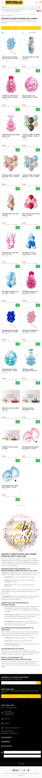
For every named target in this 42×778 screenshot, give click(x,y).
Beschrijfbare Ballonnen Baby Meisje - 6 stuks (30, 447)
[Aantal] (13, 70)
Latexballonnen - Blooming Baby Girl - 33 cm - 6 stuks (11, 175)
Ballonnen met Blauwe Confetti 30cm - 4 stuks (9, 370)
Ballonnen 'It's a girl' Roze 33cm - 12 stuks (10, 253)
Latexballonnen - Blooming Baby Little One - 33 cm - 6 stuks (31, 136)
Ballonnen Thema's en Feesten (21, 14)
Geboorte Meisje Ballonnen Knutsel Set (11, 135)
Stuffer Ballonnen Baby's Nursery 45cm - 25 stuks (10, 96)
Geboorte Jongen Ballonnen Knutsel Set (29, 370)
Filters (21, 28)
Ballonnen (8, 14)
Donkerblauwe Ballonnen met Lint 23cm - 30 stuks (10, 331)
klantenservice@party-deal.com (12, 727)
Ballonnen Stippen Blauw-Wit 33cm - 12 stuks (10, 292)
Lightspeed (26, 773)
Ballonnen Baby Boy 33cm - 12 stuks (31, 57)
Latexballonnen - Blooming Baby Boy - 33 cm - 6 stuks (31, 175)
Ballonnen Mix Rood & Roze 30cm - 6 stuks (31, 214)
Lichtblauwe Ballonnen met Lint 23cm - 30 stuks (10, 57)
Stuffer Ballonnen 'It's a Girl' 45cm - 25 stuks (30, 292)
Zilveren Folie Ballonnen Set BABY (10, 447)
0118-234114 (7, 718)
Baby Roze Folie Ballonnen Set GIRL (10, 408)
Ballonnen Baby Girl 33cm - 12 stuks (10, 214)
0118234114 (7, 723)
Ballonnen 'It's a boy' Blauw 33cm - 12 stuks (29, 253)
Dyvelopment (21, 774)
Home (2, 14)
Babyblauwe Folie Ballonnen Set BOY (28, 408)
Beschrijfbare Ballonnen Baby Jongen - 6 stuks (10, 486)
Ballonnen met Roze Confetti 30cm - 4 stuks (30, 96)
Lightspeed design (34, 773)
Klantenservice (21, 696)
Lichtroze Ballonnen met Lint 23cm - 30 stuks (30, 331)
